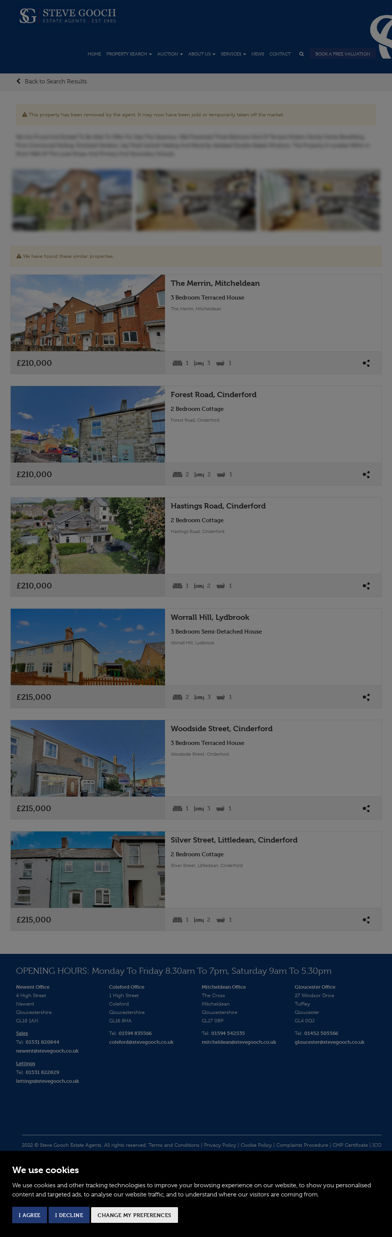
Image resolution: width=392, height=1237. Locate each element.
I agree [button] (30, 1215)
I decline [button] (69, 1215)
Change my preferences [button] (135, 1215)
